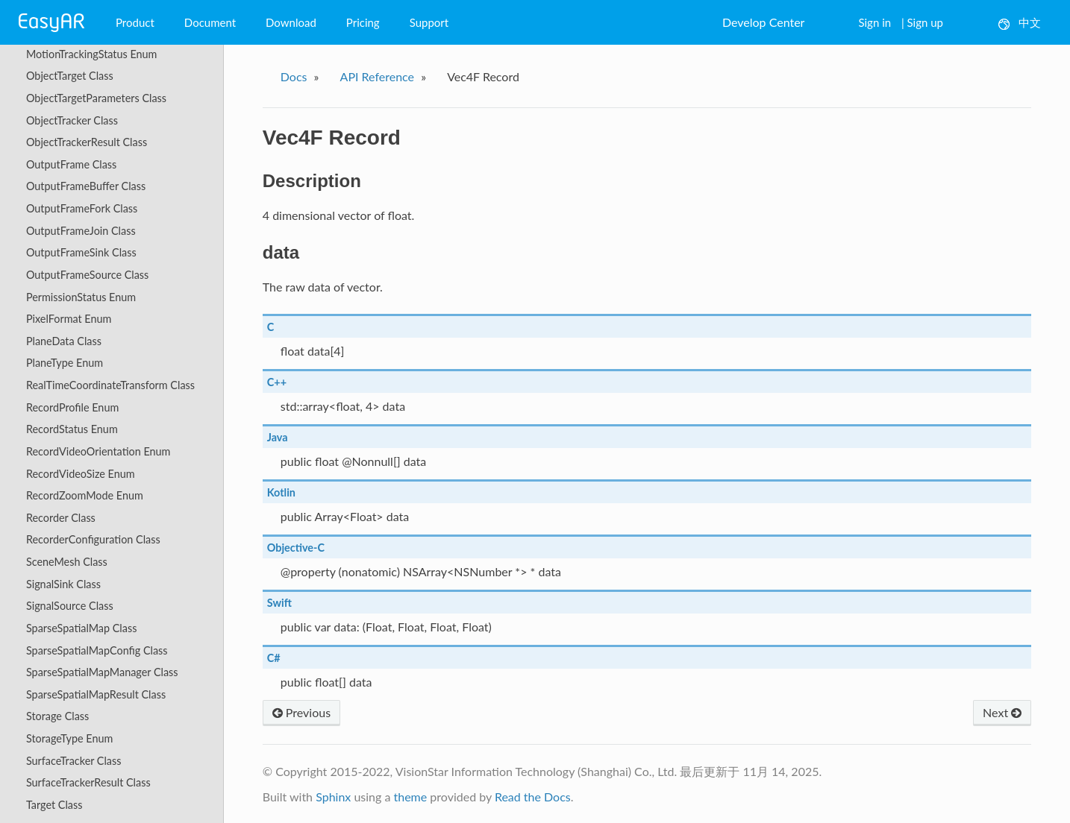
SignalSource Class (69, 605)
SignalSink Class (63, 584)
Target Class (54, 804)
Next (1002, 712)
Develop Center (763, 22)
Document (210, 22)
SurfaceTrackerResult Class (88, 782)
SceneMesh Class (66, 561)
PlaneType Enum (64, 362)
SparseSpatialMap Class (81, 628)
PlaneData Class (63, 341)
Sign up (925, 22)
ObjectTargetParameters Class (96, 98)
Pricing (363, 22)
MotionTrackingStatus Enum (91, 54)
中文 (1019, 23)
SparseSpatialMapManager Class (102, 672)
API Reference (377, 76)
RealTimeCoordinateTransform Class (110, 385)
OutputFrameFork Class (81, 208)
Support (429, 22)
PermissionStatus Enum (81, 297)
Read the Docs (533, 796)
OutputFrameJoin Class (81, 230)
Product (135, 22)
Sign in (874, 22)
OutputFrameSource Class (87, 274)
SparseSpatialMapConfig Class (97, 650)
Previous (301, 712)
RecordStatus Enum (72, 429)
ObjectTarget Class (69, 75)
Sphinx (333, 796)
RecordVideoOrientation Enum (98, 451)
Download (291, 22)
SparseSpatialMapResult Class (96, 694)
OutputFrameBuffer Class (86, 186)
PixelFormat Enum (68, 318)
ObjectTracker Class (72, 120)
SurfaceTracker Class (74, 760)
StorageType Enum (69, 738)
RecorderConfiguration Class (93, 539)
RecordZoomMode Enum (84, 495)
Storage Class (57, 716)
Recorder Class (61, 517)
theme (410, 796)
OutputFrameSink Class (81, 252)
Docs (294, 76)
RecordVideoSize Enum (80, 473)
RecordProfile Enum (72, 407)
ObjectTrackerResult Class (86, 142)
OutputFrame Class (71, 164)
